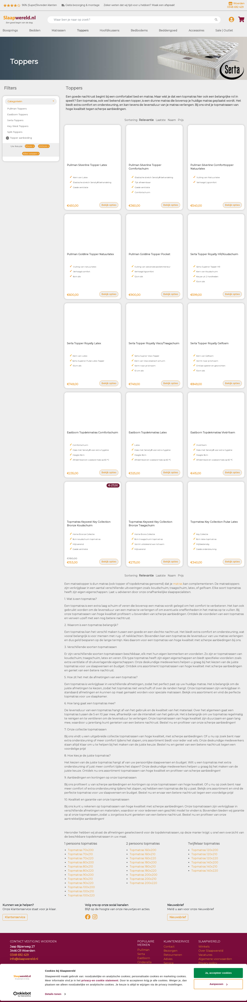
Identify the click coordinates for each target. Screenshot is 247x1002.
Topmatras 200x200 (143, 874)
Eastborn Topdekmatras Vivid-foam (212, 432)
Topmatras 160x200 (143, 850)
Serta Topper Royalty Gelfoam (209, 343)
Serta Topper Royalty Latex (84, 343)
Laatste (161, 120)
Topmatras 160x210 (142, 854)
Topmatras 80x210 (80, 866)
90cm (28, 146)
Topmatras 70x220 (80, 858)
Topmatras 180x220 (143, 870)
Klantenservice (15, 917)
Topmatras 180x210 (143, 866)
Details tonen (53, 995)
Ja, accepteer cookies (218, 974)
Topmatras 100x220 (81, 895)
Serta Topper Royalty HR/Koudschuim (214, 254)
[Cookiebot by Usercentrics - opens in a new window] (22, 995)
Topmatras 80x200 (81, 862)
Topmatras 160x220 (143, 858)
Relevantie (146, 120)
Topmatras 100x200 (81, 887)
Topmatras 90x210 (80, 879)
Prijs (181, 120)
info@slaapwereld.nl (24, 959)
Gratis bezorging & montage (80, 5)
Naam (172, 120)
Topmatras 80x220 (81, 870)
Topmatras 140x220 (204, 870)
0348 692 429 (19, 954)
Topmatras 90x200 (81, 874)
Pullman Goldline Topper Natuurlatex (90, 254)
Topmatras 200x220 (143, 883)
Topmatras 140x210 (204, 866)
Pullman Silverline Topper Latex (87, 165)
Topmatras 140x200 (204, 862)
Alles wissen (30, 153)
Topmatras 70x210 (80, 854)
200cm (43, 146)
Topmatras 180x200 (143, 862)
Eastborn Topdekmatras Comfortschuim (92, 432)
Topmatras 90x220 (80, 883)
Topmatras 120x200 (204, 850)
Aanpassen (218, 985)
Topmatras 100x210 (81, 891)
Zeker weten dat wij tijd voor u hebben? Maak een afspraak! (139, 5)
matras (178, 583)
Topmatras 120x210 (204, 854)
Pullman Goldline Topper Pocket (149, 254)
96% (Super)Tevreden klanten (30, 5)
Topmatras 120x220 (204, 858)
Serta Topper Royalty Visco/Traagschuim (154, 343)
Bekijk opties (109, 205)
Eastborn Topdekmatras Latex (148, 432)
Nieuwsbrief (177, 917)
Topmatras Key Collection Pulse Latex (214, 521)
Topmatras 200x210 (143, 879)
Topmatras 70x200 (81, 850)
